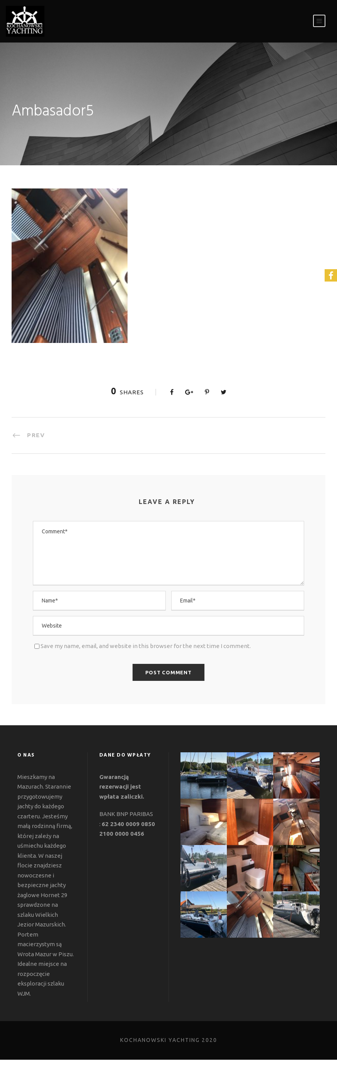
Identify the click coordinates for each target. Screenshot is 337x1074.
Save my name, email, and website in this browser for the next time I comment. (146, 660)
